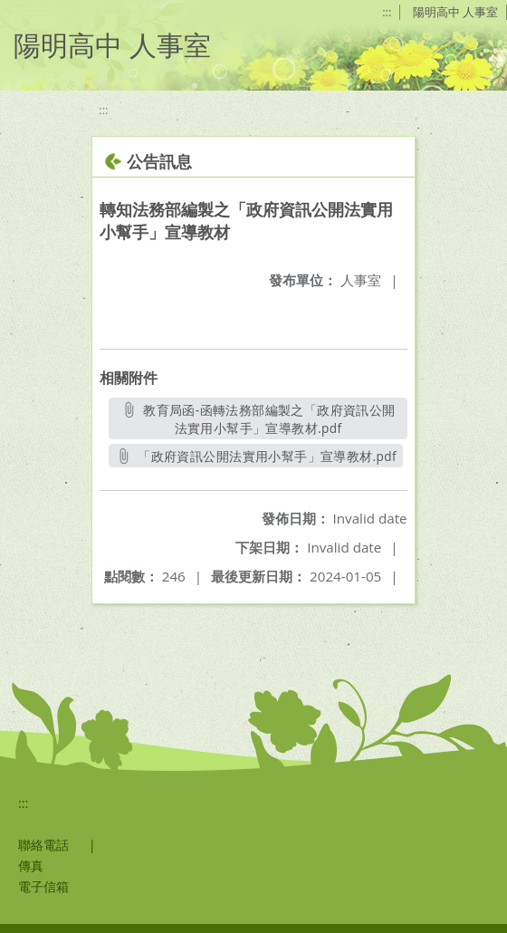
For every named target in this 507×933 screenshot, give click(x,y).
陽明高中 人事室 (455, 12)
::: (386, 12)
